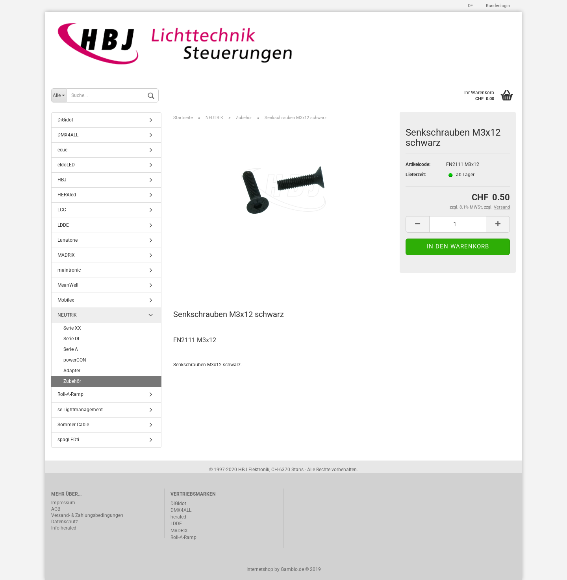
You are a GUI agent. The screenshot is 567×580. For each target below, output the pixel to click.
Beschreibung (203, 279)
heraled (178, 517)
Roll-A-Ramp (70, 394)
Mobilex (65, 300)
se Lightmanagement (80, 409)
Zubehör (72, 381)
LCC (61, 210)
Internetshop (259, 569)
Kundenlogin (497, 5)
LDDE (63, 225)
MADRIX (66, 255)
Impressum (63, 502)
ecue (62, 150)
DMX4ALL (67, 135)
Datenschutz (64, 521)
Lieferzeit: (416, 174)
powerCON (74, 360)
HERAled (66, 195)
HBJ (62, 180)
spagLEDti (68, 439)
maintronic (69, 270)
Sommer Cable (73, 424)
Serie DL (71, 338)
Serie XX (72, 328)
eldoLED (66, 165)
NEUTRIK (67, 315)
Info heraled (63, 528)
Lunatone (67, 240)
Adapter (71, 370)
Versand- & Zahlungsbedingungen (87, 515)
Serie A (70, 349)
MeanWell (67, 285)
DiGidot (65, 120)
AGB (55, 509)
